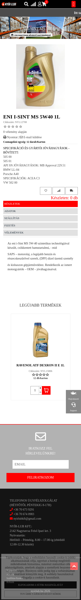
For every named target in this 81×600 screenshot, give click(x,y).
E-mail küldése (31, 137)
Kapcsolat (11, 570)
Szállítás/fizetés (14, 578)
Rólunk (10, 582)
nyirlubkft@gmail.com (25, 518)
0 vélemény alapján (15, 132)
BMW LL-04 (11, 169)
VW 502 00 (10, 182)
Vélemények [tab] (14, 232)
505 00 (7, 156)
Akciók (10, 574)
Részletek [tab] (12, 203)
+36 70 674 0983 (24, 514)
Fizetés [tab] (9, 225)
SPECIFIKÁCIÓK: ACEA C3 (21, 178)
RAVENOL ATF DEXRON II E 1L (40, 365)
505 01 (7, 161)
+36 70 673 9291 (24, 509)
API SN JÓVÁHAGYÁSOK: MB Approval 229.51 (34, 165)
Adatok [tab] (10, 211)
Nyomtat (10, 137)
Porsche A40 (11, 174)
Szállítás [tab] (11, 218)
